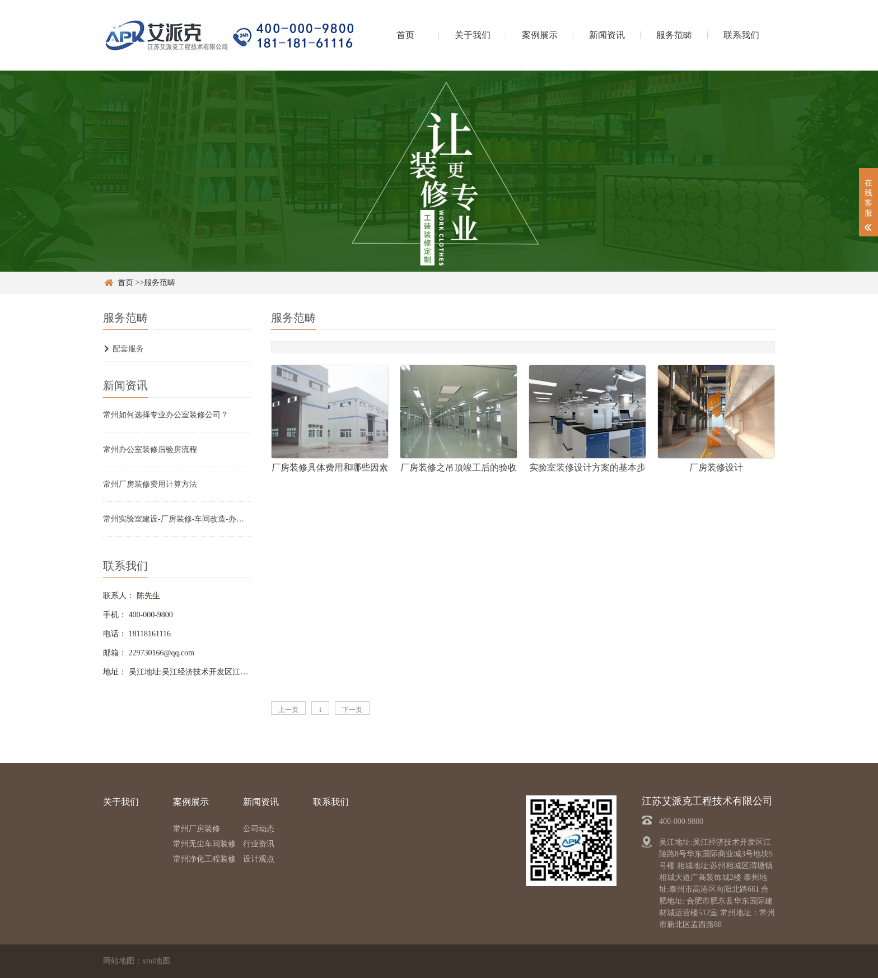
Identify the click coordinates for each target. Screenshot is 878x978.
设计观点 (258, 859)
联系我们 (741, 35)
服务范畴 (674, 35)
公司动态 (258, 829)
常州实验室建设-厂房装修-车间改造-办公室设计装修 (177, 519)
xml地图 (156, 961)
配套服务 (128, 348)
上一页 (288, 710)
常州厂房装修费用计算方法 (150, 484)
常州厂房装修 (196, 829)
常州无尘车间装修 (204, 844)
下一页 (352, 710)
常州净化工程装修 (204, 859)
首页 (405, 35)
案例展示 (540, 35)
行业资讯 (258, 844)
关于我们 (473, 35)
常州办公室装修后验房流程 (150, 449)
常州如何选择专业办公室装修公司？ (165, 415)
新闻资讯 (607, 35)
